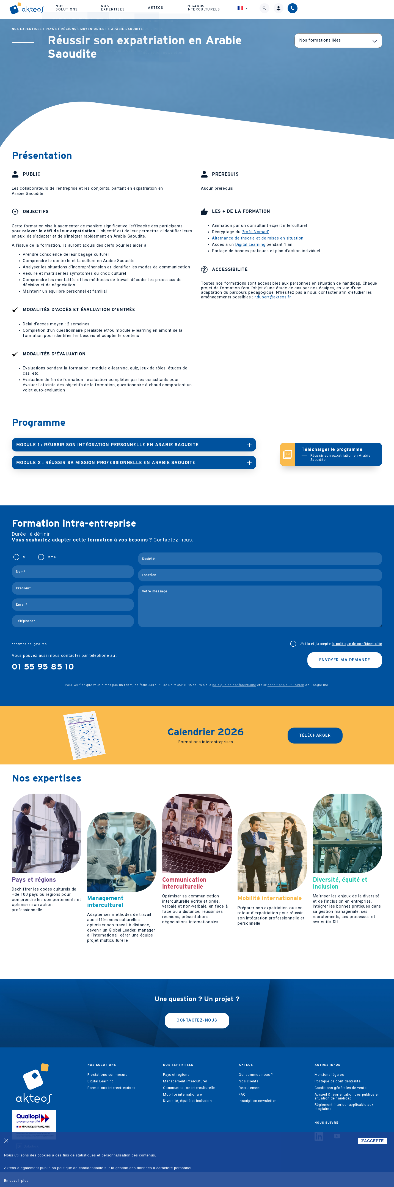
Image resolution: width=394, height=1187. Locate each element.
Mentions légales (329, 1090)
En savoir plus (16, 1180)
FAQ (242, 1109)
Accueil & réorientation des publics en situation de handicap (347, 1111)
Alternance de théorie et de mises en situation (258, 238)
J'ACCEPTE (372, 1141)
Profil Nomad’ (255, 232)
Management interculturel (185, 1096)
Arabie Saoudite (127, 29)
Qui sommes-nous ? (255, 1090)
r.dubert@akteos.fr (273, 297)
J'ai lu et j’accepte (341, 643)
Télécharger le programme (339, 453)
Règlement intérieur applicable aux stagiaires (344, 1122)
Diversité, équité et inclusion (187, 1116)
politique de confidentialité (234, 684)
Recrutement (250, 1103)
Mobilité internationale (182, 1109)
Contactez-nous (197, 1035)
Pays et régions (61, 29)
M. (25, 556)
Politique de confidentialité (338, 1096)
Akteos (228, 8)
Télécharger (315, 734)
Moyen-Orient (93, 29)
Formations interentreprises (111, 1103)
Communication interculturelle (189, 1103)
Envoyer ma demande (344, 659)
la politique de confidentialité (357, 643)
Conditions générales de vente (341, 1103)
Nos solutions (139, 8)
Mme (52, 556)
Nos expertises (187, 8)
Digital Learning (250, 244)
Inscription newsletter (257, 1116)
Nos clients (248, 1096)
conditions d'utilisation (286, 684)
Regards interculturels (278, 8)
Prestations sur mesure (107, 1090)
